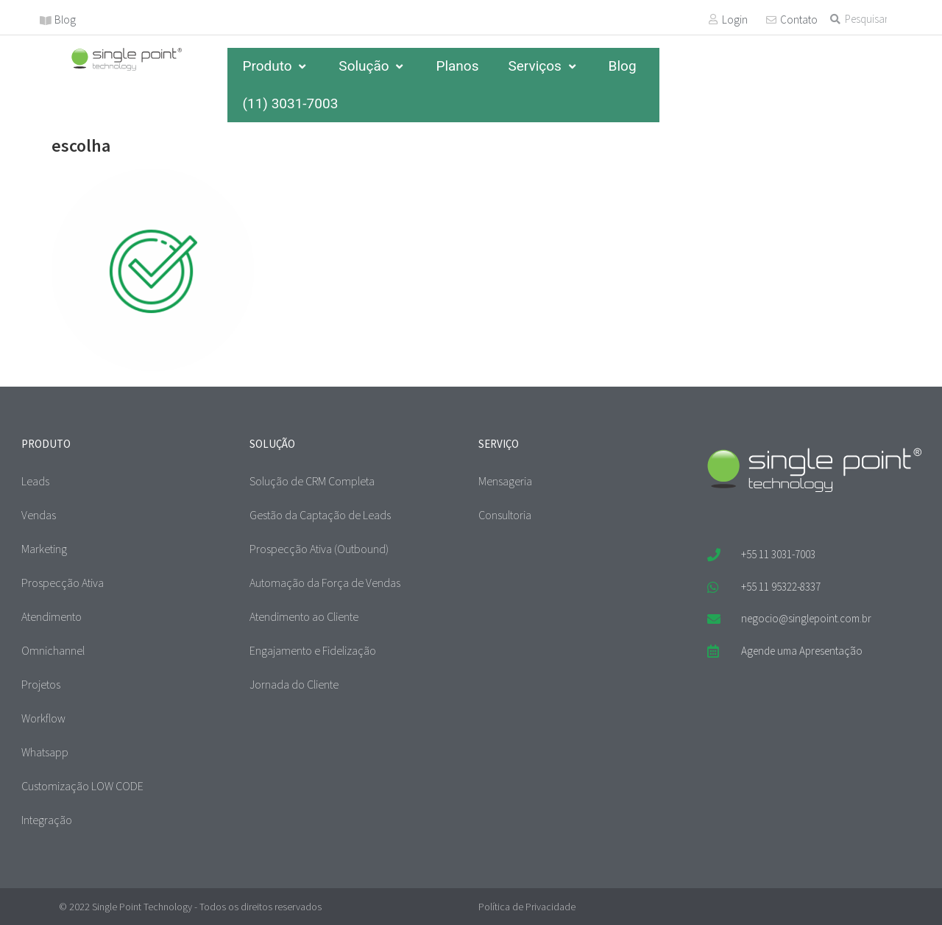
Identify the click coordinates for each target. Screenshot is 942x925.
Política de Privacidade (527, 906)
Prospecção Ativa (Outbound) (319, 548)
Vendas (38, 514)
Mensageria (505, 481)
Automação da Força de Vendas (324, 582)
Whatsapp (44, 752)
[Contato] (771, 20)
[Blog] (45, 20)
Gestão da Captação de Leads (320, 514)
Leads (35, 481)
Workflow (43, 718)
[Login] (713, 19)
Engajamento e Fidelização (312, 650)
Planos (457, 65)
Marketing (44, 548)
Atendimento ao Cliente (303, 616)
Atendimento (51, 616)
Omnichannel (53, 650)
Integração (46, 819)
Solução (372, 65)
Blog (65, 20)
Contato (799, 20)
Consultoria (504, 514)
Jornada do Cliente (294, 684)
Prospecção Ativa (62, 582)
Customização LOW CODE (82, 785)
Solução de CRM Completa (312, 481)
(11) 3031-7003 (290, 103)
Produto (275, 65)
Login (735, 20)
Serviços (543, 65)
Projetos (40, 684)
